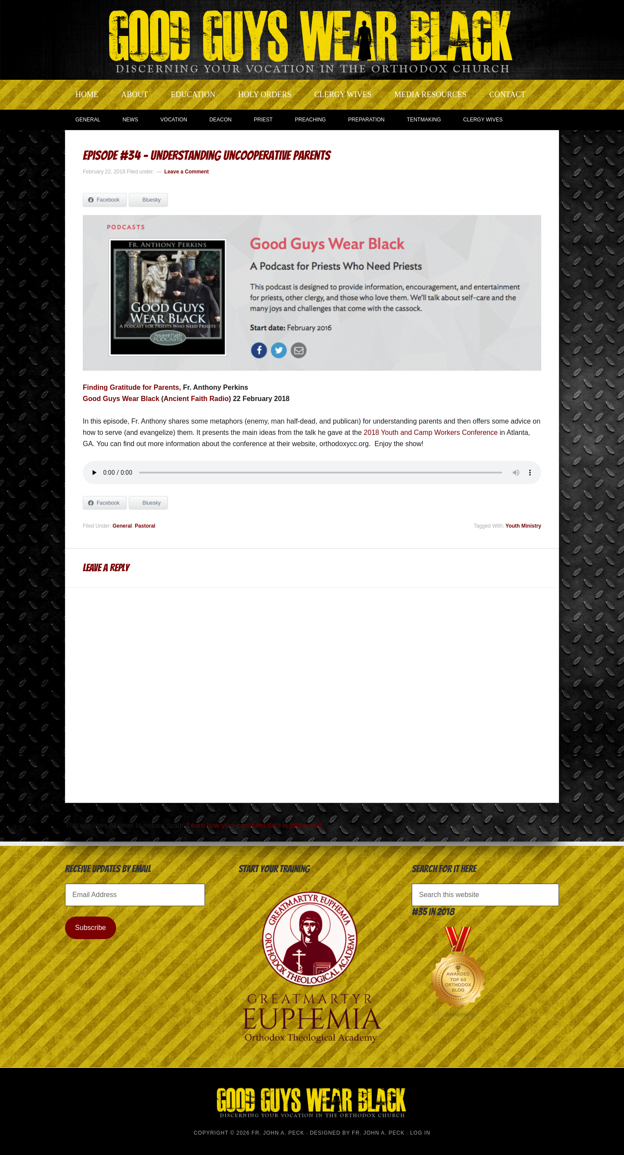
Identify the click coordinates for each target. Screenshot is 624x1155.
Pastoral (145, 526)
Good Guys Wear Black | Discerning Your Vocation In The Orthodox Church (312, 39)
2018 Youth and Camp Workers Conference (430, 432)
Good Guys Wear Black (121, 398)
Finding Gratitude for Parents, (132, 387)
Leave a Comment (186, 172)
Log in (420, 1133)
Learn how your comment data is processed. (255, 825)
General (122, 526)
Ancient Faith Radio (195, 398)
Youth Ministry (523, 526)
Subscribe (90, 927)
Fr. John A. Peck (378, 1133)
